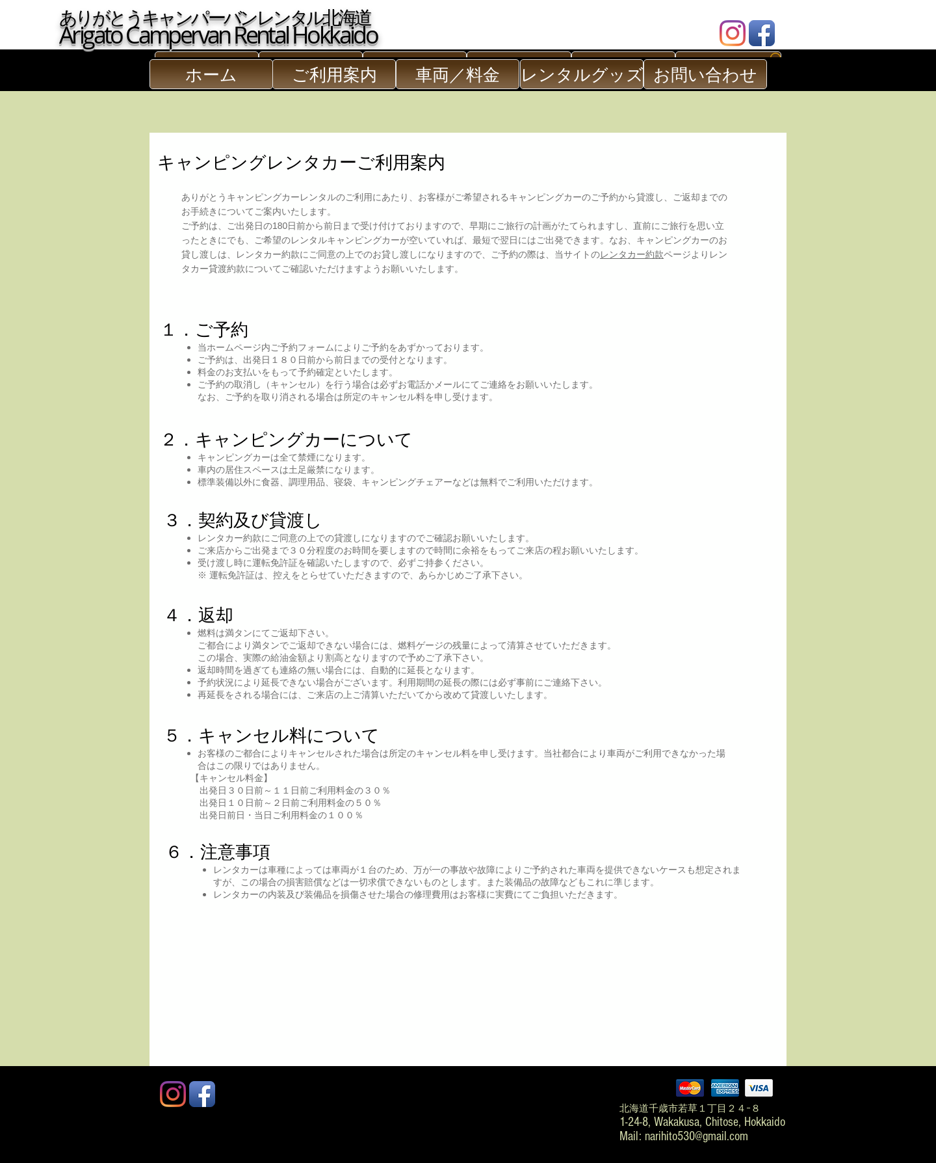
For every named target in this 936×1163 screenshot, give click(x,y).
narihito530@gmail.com (696, 1136)
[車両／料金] (457, 74)
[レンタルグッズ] (582, 74)
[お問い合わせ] (705, 74)
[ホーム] (211, 74)
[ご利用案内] (334, 74)
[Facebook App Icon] (762, 33)
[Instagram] (733, 33)
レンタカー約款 (632, 254)
